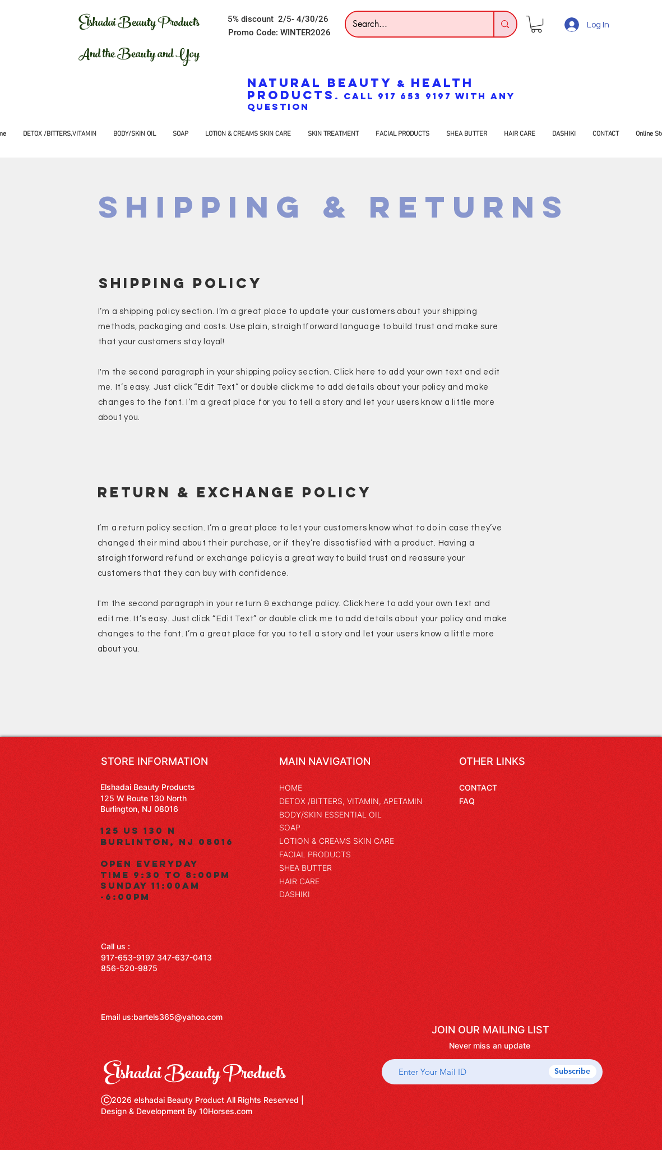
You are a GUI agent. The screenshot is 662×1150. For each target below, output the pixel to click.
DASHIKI (294, 894)
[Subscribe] (572, 1071)
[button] (536, 24)
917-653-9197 (128, 957)
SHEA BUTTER (305, 867)
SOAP (289, 827)
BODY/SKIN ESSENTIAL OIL (330, 814)
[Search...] (411, 24)
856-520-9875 (129, 968)
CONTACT (478, 787)
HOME (290, 787)
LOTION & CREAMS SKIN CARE (336, 841)
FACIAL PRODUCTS (315, 854)
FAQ (467, 801)
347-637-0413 (184, 957)
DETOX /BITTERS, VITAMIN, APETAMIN (351, 801)
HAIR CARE (299, 881)
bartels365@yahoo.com (178, 1017)
